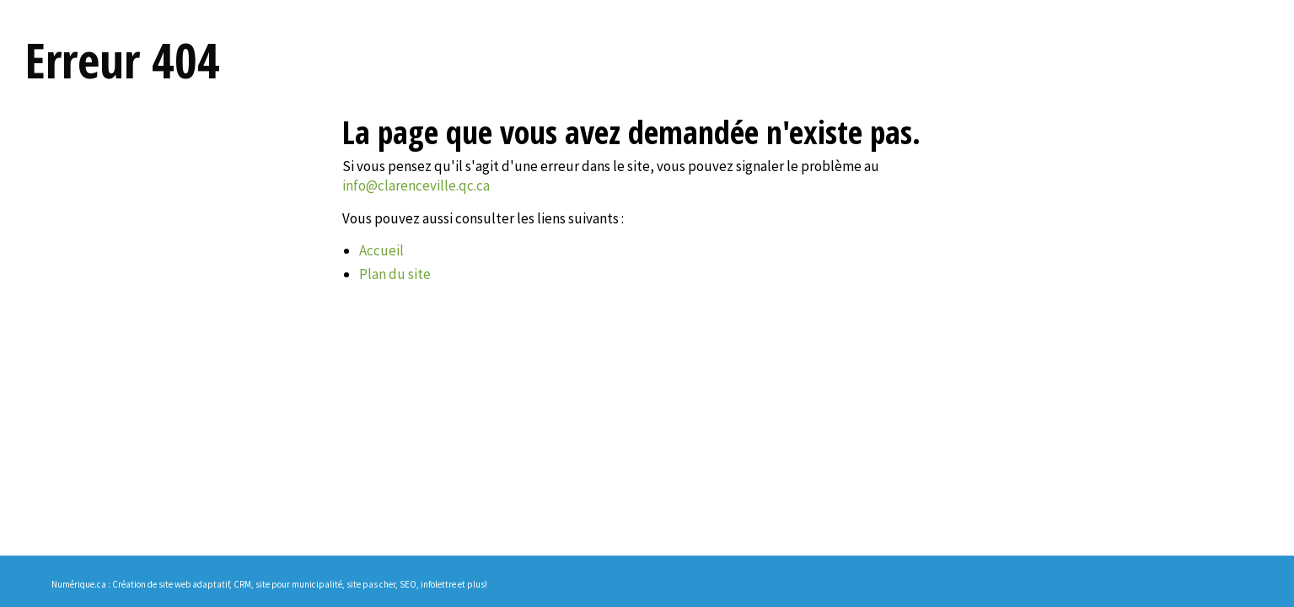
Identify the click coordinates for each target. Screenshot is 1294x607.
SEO (408, 584)
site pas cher (370, 584)
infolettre (438, 584)
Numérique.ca (78, 584)
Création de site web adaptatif (170, 584)
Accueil (381, 250)
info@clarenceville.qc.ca (416, 185)
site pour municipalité (298, 584)
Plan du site (395, 274)
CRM (242, 584)
